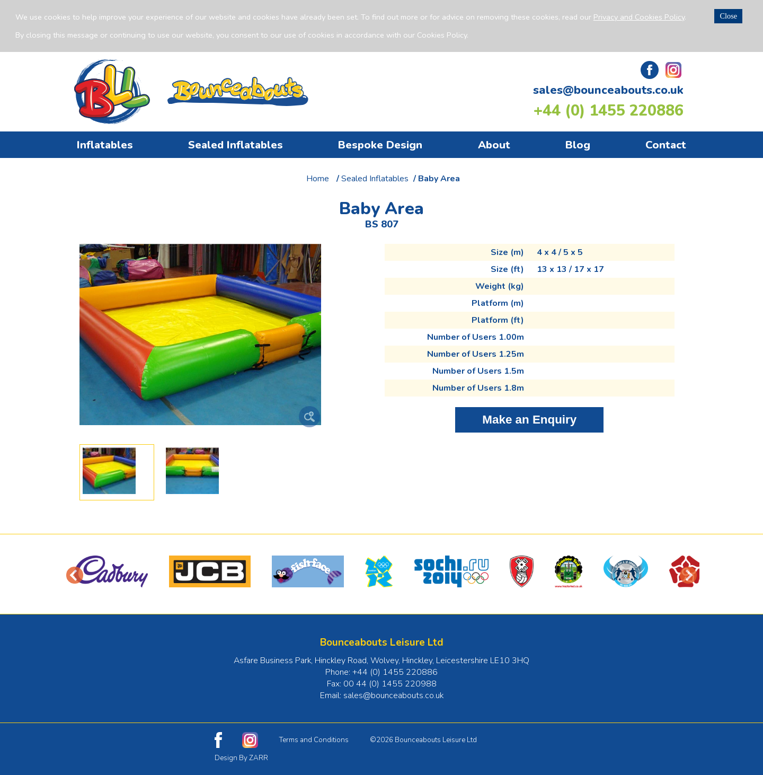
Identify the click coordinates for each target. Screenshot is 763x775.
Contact (665, 144)
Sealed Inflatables (235, 144)
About (494, 144)
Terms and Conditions (314, 740)
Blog (577, 144)
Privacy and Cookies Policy (639, 17)
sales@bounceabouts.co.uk (608, 90)
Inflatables (105, 144)
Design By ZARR (241, 758)
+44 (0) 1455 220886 (609, 110)
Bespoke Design (380, 144)
